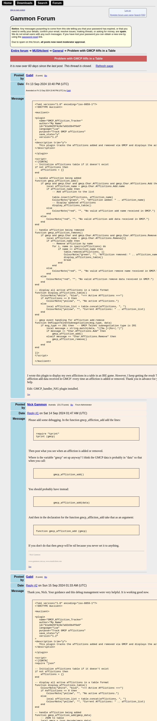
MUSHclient (40, 50)
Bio (45, 76)
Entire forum (19, 50)
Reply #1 (33, 465)
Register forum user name (122, 15)
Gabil (68, 91)
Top (28, 446)
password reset (30, 37)
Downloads (24, 3)
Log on (128, 10)
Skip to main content (17, 10)
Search (42, 3)
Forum (57, 3)
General (57, 50)
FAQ (143, 15)
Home (8, 3)
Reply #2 (32, 642)
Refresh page (104, 66)
